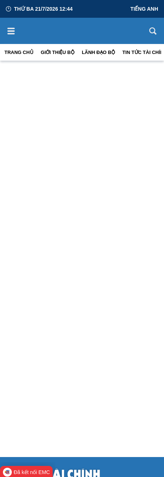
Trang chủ (19, 52)
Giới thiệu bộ (57, 52)
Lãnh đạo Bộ (98, 52)
